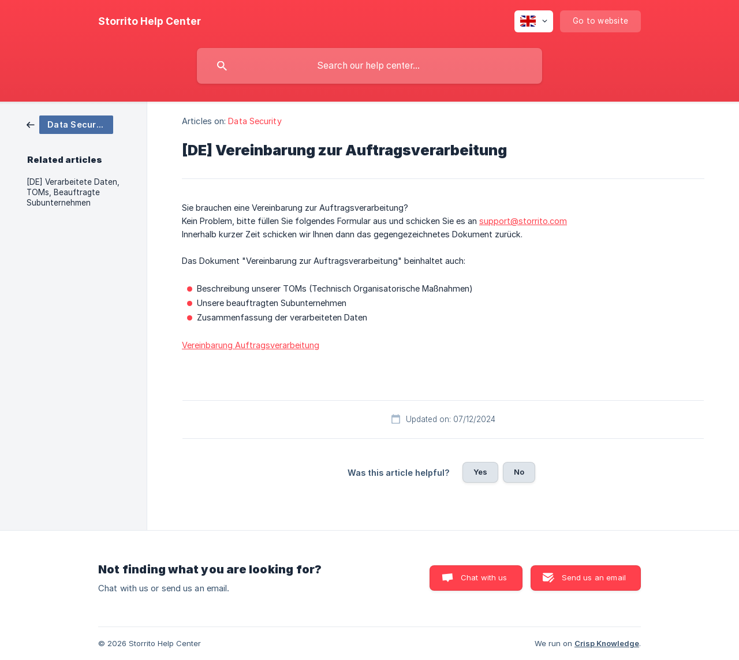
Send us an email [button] (594, 577)
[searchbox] (369, 66)
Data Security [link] (254, 121)
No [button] (519, 471)
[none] (149, 21)
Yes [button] (480, 471)
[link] (70, 123)
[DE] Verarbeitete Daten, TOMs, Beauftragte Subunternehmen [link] (73, 192)
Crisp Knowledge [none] (606, 643)
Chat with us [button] (484, 577)
